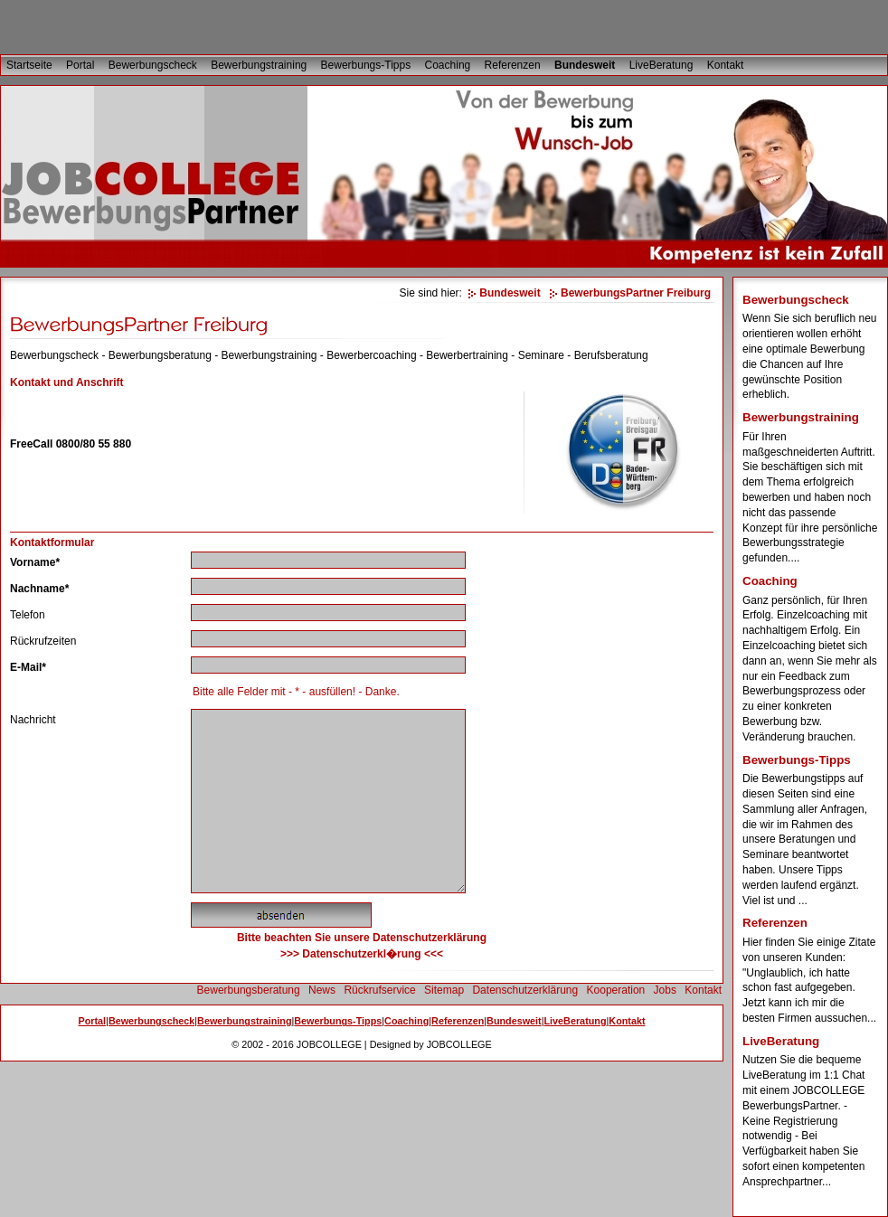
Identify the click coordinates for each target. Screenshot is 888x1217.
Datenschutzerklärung (525, 990)
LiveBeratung (661, 65)
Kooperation (616, 990)
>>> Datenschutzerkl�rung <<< (361, 954)
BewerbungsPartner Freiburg (636, 293)
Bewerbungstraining (259, 65)
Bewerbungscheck (153, 65)
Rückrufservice (379, 990)
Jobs (665, 990)
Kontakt (725, 65)
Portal (80, 65)
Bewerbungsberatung (248, 990)
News (321, 990)
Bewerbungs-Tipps (366, 65)
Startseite (29, 65)
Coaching (448, 65)
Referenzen (513, 65)
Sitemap (444, 990)
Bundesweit (584, 65)
